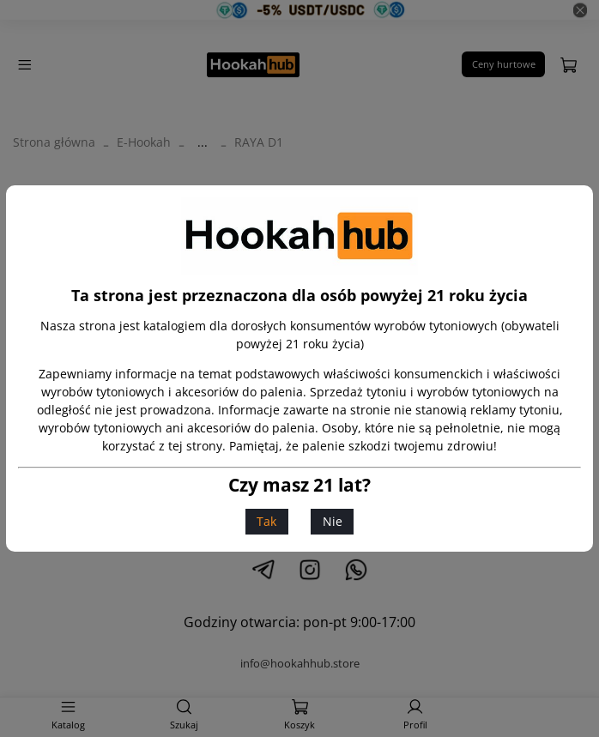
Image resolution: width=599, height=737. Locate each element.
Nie (332, 521)
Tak (266, 521)
